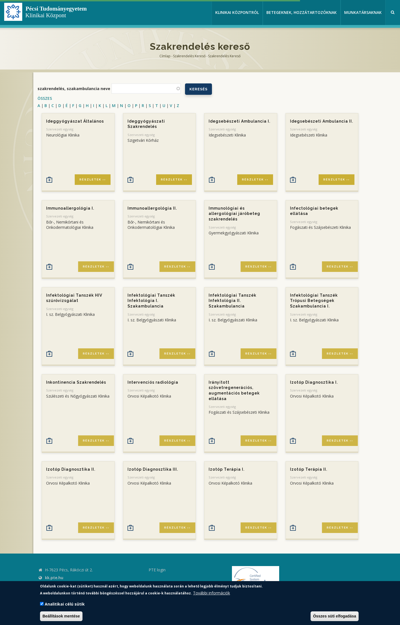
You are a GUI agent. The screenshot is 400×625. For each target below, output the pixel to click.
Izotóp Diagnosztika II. (70, 469)
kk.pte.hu (54, 577)
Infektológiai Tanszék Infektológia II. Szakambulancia (232, 300)
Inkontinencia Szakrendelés (76, 382)
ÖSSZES (45, 98)
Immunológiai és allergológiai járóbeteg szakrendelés (234, 213)
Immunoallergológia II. (152, 208)
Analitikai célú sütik (65, 604)
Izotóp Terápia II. (308, 469)
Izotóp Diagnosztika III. (153, 469)
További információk (211, 593)
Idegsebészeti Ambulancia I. (239, 121)
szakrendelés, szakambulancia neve (74, 88)
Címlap (165, 56)
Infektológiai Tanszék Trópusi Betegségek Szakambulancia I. (314, 300)
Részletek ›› (92, 179)
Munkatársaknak (363, 12)
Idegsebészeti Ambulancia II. (321, 121)
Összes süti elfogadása (334, 616)
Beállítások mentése (61, 616)
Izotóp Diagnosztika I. (314, 382)
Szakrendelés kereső (189, 56)
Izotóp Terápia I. (226, 469)
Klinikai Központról (237, 12)
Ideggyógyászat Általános (75, 121)
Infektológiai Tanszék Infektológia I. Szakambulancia (151, 300)
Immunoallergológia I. (70, 208)
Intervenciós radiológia (153, 382)
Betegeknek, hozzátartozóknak (301, 12)
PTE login (157, 569)
